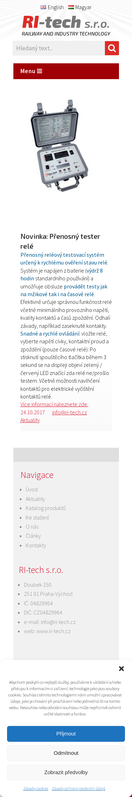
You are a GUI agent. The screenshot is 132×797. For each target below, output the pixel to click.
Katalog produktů (46, 507)
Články (33, 535)
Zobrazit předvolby (66, 772)
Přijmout (66, 734)
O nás (32, 526)
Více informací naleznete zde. (54, 404)
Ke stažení (37, 517)
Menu (31, 71)
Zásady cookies (35, 788)
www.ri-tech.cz (53, 631)
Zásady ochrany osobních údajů (78, 788)
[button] (121, 668)
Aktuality (30, 419)
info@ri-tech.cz (69, 412)
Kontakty (36, 545)
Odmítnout (66, 753)
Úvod (32, 489)
